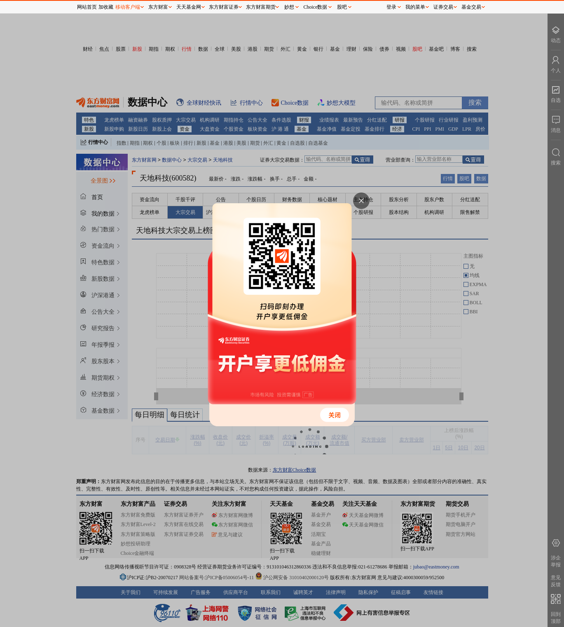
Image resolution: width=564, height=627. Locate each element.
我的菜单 (415, 7)
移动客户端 (127, 7)
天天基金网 (188, 7)
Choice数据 (316, 7)
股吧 (342, 7)
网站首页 (87, 7)
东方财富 (158, 7)
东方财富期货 (261, 7)
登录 (391, 7)
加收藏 (105, 7)
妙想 (289, 7)
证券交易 (443, 7)
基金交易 (471, 7)
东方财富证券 (224, 7)
